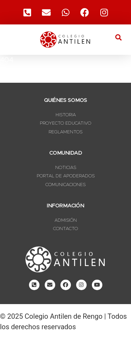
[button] (118, 37)
